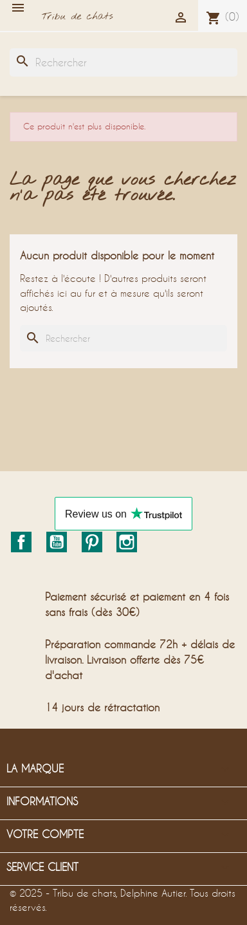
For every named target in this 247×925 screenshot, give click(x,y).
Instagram (126, 542)
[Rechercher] (123, 62)
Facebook (21, 542)
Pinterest (92, 542)
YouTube (56, 542)
